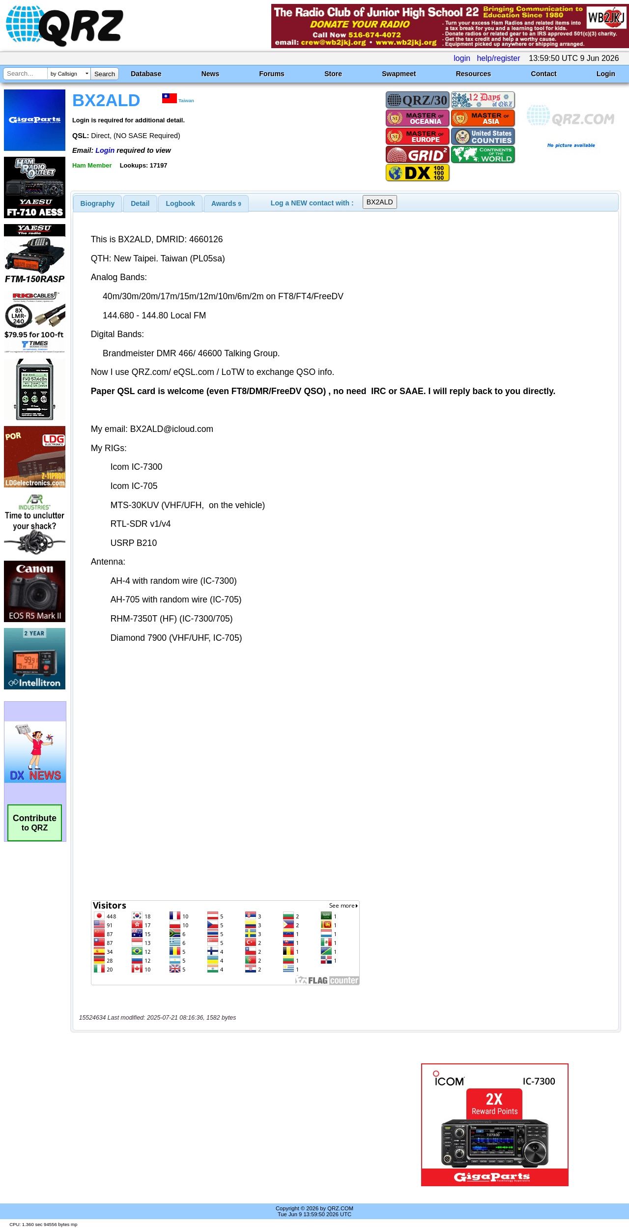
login (462, 58)
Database (146, 74)
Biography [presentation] (98, 203)
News (210, 74)
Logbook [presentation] (180, 203)
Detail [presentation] (140, 203)
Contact (544, 74)
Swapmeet (399, 74)
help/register (498, 58)
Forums (272, 74)
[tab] (97, 203)
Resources (473, 74)
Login (606, 74)
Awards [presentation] (226, 203)
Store (333, 74)
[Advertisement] (227, 1125)
